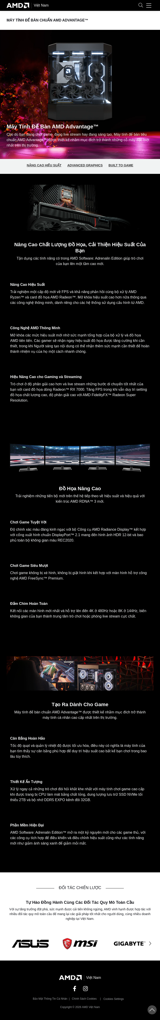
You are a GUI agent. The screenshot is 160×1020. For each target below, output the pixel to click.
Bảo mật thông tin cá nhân (50, 998)
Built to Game (121, 165)
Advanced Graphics (85, 165)
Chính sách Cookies (84, 998)
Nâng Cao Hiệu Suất (44, 165)
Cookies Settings (113, 999)
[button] (140, 5)
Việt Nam (41, 5)
